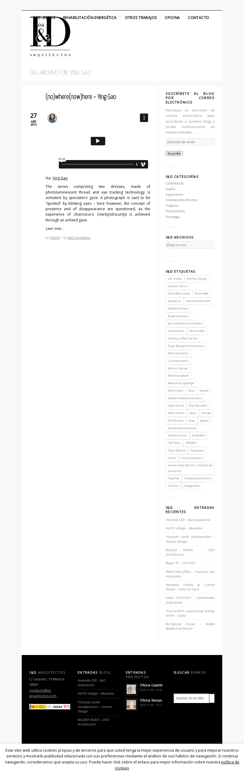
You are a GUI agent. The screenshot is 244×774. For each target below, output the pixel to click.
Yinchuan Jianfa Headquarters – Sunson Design (95, 706)
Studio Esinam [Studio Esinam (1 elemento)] (177, 435)
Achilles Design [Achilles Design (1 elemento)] (197, 279)
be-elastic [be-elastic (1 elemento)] (174, 301)
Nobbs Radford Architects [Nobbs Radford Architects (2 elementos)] (185, 398)
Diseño (55, 238)
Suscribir (174, 153)
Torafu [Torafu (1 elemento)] (172, 458)
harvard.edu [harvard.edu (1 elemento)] (176, 331)
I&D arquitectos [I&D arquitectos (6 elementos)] (178, 353)
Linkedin (47, 5)
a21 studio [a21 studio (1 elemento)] (175, 279)
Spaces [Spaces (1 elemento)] (204, 420)
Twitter (27, 5)
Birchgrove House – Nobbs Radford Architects (190, 626)
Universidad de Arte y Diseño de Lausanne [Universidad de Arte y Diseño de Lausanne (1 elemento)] (190, 468)
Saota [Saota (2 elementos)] (192, 413)
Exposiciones (174, 194)
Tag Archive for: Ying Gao (60, 72)
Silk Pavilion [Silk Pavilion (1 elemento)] (176, 420)
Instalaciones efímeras (181, 200)
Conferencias (175, 183)
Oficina (172, 18)
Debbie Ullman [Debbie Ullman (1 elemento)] (178, 308)
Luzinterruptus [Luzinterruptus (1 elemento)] (178, 361)
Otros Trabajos (141, 18)
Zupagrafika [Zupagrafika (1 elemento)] (191, 486)
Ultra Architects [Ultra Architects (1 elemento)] (191, 458)
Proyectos (44, 18)
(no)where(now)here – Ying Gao (81, 97)
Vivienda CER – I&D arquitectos (188, 520)
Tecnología (173, 217)
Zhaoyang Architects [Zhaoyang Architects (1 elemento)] (197, 478)
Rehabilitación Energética (90, 18)
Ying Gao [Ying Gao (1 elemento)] (173, 478)
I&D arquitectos (79, 238)
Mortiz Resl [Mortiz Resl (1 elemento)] (175, 391)
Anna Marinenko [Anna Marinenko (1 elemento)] (179, 293)
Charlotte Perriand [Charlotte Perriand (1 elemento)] (198, 301)
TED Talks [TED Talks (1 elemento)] (174, 443)
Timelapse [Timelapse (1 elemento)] (197, 450)
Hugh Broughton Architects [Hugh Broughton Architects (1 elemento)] (186, 346)
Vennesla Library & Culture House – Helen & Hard (190, 587)
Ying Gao (60, 178)
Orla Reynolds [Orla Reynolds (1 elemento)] (198, 405)
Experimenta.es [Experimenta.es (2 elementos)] (178, 316)
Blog (38, 25)
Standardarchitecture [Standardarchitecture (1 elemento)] (182, 428)
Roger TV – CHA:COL (181, 563)
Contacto (198, 18)
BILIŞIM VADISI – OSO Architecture (93, 722)
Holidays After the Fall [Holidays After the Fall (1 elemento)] (183, 338)
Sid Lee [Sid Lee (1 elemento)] (206, 413)
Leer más (55, 228)
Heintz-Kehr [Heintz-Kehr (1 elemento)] (197, 331)
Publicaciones (175, 211)
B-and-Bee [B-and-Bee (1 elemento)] (201, 293)
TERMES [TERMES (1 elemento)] (190, 443)
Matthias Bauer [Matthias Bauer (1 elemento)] (178, 375)
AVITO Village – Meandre (184, 528)
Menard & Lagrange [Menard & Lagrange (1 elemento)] (181, 383)
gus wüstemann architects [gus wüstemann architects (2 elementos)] (185, 323)
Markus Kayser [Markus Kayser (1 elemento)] (178, 368)
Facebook (37, 5)
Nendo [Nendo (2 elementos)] (204, 391)
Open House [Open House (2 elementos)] (176, 405)
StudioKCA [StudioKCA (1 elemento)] (198, 435)
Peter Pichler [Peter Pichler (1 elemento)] (176, 413)
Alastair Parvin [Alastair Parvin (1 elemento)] (178, 286)
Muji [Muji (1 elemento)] (191, 391)
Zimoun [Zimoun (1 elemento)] (173, 486)
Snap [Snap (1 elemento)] (192, 420)
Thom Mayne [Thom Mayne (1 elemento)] (176, 450)
